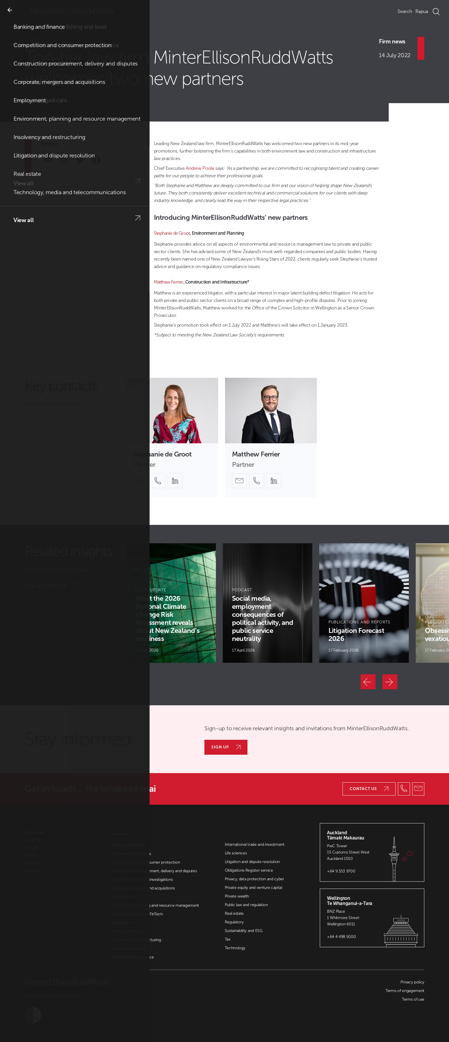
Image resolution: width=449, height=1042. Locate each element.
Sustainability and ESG (244, 930)
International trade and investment (255, 844)
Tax (228, 939)
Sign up (226, 747)
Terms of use (413, 999)
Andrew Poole (200, 168)
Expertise (34, 832)
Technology (235, 947)
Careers (32, 862)
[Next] (389, 681)
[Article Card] (171, 603)
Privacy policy (412, 982)
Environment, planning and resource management (155, 905)
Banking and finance (128, 845)
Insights (46, 39)
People (32, 847)
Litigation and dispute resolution (252, 861)
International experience (132, 957)
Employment (122, 896)
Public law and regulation (246, 904)
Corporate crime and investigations (142, 879)
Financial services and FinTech (136, 914)
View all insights (52, 585)
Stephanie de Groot (172, 233)
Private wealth (237, 896)
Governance (122, 922)
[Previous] (368, 681)
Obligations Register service (249, 870)
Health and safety (126, 931)
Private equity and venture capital (253, 887)
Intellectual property (128, 948)
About (31, 855)
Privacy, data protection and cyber (254, 879)
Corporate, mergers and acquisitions (143, 888)
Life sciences (236, 853)
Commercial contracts (131, 853)
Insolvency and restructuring (136, 939)
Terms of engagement (405, 990)
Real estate (234, 913)
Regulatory (234, 922)
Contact (33, 870)
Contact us (369, 788)
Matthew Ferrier (168, 282)
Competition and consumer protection (145, 862)
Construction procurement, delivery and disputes (154, 870)
